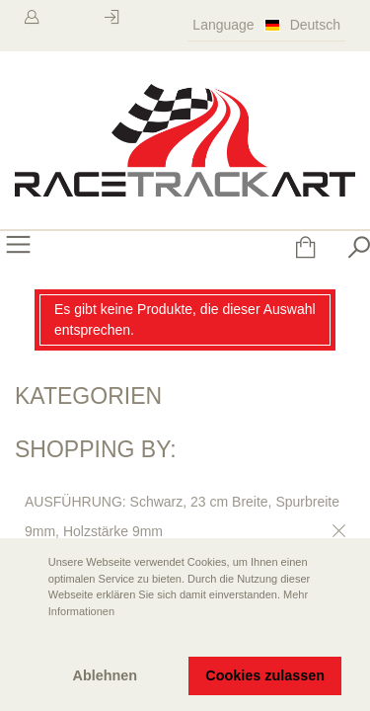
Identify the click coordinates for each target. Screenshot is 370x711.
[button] (31, 639)
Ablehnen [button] (105, 675)
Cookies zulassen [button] (265, 675)
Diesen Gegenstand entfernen (335, 531)
